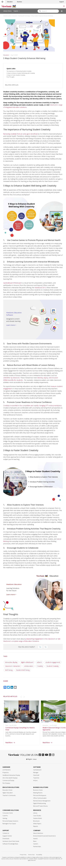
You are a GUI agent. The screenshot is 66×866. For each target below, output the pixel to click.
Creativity (40, 666)
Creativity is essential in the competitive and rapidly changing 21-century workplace (32, 405)
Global (34, 759)
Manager (35, 772)
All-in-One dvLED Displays (10, 778)
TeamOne (36, 778)
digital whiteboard (27, 662)
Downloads (6, 838)
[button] (21, 697)
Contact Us (6, 833)
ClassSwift (36, 775)
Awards (35, 838)
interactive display (11, 662)
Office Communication (39, 798)
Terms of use (31, 854)
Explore (17, 11)
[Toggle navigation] (64, 5)
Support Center (7, 836)
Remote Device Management (41, 801)
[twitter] (43, 755)
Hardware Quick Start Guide (11, 841)
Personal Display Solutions (10, 821)
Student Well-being (22, 670)
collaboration (28, 666)
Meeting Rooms (37, 793)
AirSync (35, 780)
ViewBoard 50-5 (40, 288)
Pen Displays (6, 783)
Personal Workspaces (39, 795)
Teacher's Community (9, 795)
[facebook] (40, 755)
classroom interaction (12, 666)
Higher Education (8, 793)
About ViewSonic (38, 833)
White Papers (37, 824)
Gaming (5, 818)
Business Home (38, 790)
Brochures (36, 821)
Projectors (6, 772)
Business (19, 2)
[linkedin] (50, 755)
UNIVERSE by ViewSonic (11, 378)
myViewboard (37, 770)
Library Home (7, 11)
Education (10, 2)
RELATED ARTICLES (11, 85)
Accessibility (39, 854)
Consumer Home (8, 813)
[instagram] (53, 755)
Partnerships (37, 846)
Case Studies (37, 816)
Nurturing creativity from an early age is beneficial (20, 134)
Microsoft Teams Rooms (40, 806)
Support (61, 2)
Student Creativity (52, 666)
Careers (35, 844)
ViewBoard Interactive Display (11, 775)
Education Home (7, 790)
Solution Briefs (37, 818)
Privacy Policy (23, 854)
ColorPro (5, 816)
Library (35, 813)
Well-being (8, 670)
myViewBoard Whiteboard (12, 283)
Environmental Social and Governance (44, 836)
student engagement (52, 662)
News (35, 841)
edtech (39, 662)
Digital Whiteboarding (39, 803)
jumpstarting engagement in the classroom (40, 639)
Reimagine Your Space (9, 824)
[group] (21, 723)
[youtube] (47, 755)
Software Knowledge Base (10, 844)
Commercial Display (8, 780)
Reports (35, 826)
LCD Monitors (7, 770)
